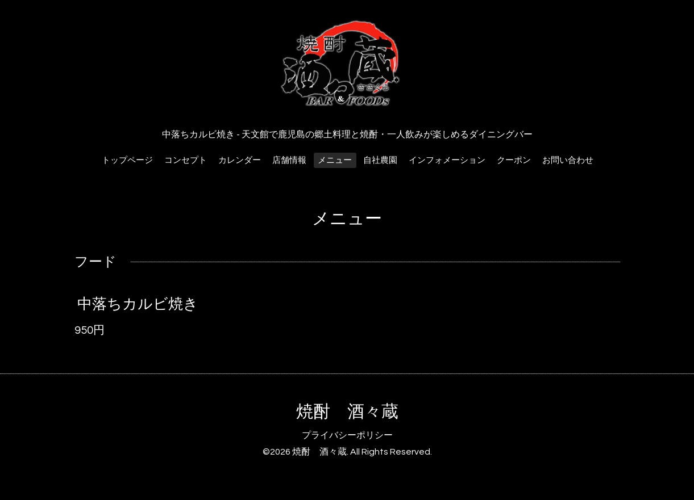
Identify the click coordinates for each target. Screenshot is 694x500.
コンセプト (185, 160)
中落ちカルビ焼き (137, 304)
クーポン (514, 160)
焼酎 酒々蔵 (347, 412)
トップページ (127, 160)
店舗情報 (289, 160)
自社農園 (380, 160)
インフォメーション (447, 160)
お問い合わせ (567, 160)
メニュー (335, 160)
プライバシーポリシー (347, 435)
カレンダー (239, 160)
